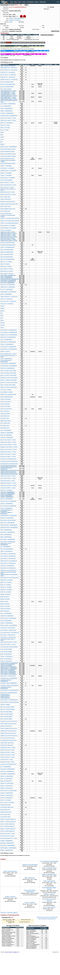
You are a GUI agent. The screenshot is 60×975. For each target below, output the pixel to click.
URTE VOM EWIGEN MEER (7, 396)
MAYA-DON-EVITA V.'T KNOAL (7, 187)
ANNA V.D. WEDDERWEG (6, 294)
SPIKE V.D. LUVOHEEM (6, 592)
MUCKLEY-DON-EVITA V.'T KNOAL (8, 194)
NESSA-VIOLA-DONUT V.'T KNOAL (8, 235)
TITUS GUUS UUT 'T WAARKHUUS (8, 301)
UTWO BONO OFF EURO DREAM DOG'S (9, 577)
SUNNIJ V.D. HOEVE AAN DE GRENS (9, 387)
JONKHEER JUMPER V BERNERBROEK (9, 685)
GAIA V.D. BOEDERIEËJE (6, 613)
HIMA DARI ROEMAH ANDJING (7, 158)
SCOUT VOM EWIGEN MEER (7, 249)
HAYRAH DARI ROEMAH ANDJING (8, 156)
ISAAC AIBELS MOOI (5, 423)
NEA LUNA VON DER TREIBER (7, 707)
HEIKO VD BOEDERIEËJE (6, 665)
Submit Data (43, 2)
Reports (36, 2)
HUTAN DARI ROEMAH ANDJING (8, 163)
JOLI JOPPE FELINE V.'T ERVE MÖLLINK (10, 632)
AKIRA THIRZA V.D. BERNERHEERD (9, 330)
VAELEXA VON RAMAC (6, 399)
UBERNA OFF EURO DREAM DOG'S (9, 570)
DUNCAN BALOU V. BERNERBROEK (9, 146)
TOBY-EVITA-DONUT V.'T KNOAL (8, 480)
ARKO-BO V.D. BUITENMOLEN (7, 565)
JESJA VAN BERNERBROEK (7, 549)
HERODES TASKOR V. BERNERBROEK (9, 527)
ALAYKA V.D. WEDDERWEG (7, 289)
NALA (2, 318)
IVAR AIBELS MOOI (5, 425)
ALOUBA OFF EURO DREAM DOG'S (9, 764)
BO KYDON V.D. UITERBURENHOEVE (9, 692)
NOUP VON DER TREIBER (6, 716)
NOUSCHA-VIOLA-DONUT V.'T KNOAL (9, 240)
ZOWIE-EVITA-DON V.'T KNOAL (7, 762)
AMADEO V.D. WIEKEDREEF (7, 432)
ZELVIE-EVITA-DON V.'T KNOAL (8, 750)
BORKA (2, 132)
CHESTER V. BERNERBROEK (7, 113)
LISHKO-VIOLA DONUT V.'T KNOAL (8, 118)
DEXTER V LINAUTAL (5, 351)
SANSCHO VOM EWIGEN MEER (8, 242)
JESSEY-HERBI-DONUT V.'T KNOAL (8, 90)
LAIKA (2, 139)
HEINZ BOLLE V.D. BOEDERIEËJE (8, 666)
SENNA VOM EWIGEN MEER (7, 252)
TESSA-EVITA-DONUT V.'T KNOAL (8, 476)
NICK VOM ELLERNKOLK (6, 89)
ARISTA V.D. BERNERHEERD (7, 344)
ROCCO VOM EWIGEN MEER (7, 86)
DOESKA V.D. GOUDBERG (6, 490)
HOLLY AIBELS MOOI (5, 211)
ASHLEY (2, 306)
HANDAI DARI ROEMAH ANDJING (8, 153)
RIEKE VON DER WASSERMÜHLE (8, 65)
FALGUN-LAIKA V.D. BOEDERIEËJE (8, 501)
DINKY (2, 134)
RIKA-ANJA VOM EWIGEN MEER (8, 84)
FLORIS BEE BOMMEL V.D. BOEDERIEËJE (7, 511)
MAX (2, 142)
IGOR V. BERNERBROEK (6, 534)
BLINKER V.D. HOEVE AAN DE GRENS (9, 377)
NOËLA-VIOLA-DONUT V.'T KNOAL (8, 239)
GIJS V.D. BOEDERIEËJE (6, 620)
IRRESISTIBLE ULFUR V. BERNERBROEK (6, 544)
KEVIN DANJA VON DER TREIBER (8, 520)
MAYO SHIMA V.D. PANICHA (7, 268)
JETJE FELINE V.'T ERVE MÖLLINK (8, 630)
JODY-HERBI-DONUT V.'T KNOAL (8, 92)
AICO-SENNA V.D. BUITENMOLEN (8, 553)
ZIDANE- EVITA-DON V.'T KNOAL (8, 754)
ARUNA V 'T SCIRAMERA (6, 175)
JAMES (2, 137)
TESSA (2, 327)
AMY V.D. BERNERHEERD (6, 339)
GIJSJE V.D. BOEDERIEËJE (7, 623)
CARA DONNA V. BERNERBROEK (8, 103)
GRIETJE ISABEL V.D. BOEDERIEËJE (9, 625)
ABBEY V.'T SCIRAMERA (6, 165)
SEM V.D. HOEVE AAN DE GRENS (8, 385)
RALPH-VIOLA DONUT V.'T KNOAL (8, 439)
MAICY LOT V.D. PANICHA (6, 261)
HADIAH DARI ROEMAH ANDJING (8, 149)
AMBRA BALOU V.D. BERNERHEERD (9, 334)
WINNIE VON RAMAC (5, 599)
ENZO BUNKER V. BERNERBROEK (8, 280)
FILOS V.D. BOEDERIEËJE (6, 508)
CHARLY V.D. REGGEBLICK (7, 656)
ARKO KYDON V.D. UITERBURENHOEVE (10, 690)
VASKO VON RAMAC (5, 404)
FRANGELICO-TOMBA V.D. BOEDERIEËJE (6, 513)
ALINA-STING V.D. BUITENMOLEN (8, 556)
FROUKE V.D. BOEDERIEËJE (7, 518)
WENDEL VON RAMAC (6, 594)
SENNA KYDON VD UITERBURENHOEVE (10, 702)
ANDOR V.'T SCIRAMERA (6, 173)
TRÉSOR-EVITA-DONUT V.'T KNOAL (9, 483)
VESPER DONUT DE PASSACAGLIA (8, 730)
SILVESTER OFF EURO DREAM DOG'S (9, 461)
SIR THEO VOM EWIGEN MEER (7, 259)
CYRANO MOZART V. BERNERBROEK (9, 115)
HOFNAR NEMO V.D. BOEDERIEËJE (9, 674)
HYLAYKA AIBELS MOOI (6, 213)
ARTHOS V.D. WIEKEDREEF (7, 437)
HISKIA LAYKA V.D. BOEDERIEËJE (8, 671)
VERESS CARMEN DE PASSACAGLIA (9, 728)
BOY (2, 313)
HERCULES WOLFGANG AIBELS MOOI (9, 204)
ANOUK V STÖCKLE (15, 20)
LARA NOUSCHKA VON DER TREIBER (9, 646)
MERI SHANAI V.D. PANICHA (7, 271)
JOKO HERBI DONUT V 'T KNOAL (8, 93)
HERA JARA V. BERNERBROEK (8, 522)
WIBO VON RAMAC (5, 596)
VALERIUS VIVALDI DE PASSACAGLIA (9, 721)
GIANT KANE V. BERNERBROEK (8, 493)
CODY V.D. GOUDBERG (6, 230)
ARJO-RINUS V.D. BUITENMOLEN (8, 563)
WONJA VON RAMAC (5, 606)
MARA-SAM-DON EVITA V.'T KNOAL (8, 185)
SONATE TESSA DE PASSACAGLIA (8, 471)
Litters (19, 2)
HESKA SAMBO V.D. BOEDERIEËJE (8, 669)
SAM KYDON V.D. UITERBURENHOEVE (9, 699)
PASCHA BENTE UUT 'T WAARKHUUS (9, 70)
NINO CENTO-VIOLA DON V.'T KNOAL (9, 237)
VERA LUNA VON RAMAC (6, 408)
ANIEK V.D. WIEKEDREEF (6, 435)
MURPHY (3, 144)
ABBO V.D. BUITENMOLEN (6, 551)
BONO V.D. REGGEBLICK (6, 654)
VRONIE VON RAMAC (5, 413)
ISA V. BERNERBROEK (6, 546)
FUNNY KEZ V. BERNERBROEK (8, 368)
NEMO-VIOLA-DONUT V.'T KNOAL (8, 234)
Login (57, 1)
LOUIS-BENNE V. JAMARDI (7, 392)
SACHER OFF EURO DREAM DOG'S (9, 459)
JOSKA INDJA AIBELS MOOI (7, 745)
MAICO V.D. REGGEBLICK (6, 658)
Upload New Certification (47, 35)
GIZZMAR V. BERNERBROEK (7, 497)
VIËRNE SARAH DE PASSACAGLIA (8, 733)
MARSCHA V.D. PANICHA (6, 266)
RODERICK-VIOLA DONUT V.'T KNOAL (9, 447)
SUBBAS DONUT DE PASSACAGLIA (9, 472)
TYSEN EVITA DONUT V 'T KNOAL (8, 487)
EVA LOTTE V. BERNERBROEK (7, 282)
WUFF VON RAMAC (5, 611)
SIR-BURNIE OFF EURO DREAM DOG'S (9, 463)
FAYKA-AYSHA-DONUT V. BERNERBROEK (6, 361)
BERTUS (2, 310)
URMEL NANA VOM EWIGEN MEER (8, 394)
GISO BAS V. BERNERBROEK (7, 494)
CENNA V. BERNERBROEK (7, 108)
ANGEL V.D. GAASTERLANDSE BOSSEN (10, 220)
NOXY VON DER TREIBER (6, 719)
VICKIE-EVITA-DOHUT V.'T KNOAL (8, 644)
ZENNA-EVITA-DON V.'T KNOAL (8, 752)
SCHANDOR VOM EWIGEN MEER (8, 245)
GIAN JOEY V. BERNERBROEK (7, 492)
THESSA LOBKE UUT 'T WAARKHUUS (9, 296)
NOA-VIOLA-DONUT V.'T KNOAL (8, 238)
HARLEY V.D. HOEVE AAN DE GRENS (9, 382)
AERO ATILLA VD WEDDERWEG (8, 284)
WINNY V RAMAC (4, 601)
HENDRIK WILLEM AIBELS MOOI (8, 201)
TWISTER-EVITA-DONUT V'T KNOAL (9, 485)
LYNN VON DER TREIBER (6, 651)
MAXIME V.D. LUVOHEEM (6, 589)
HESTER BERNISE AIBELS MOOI (8, 208)
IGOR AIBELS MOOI (5, 416)
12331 (10, 22)
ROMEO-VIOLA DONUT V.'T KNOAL (8, 451)
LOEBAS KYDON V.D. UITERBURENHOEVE (5, 695)
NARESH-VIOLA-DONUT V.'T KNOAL (9, 233)
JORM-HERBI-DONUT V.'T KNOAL (8, 94)
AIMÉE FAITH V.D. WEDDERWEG (8, 287)
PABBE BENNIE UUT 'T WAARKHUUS (9, 67)
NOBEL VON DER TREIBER (7, 714)
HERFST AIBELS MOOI (6, 206)
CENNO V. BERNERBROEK (7, 110)
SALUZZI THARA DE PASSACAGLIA (9, 465)
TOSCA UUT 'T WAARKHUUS (7, 303)
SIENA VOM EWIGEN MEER (7, 256)
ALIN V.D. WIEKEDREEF (6, 430)
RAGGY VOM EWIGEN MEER (7, 82)
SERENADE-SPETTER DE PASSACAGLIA (10, 470)
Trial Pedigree (30, 2)
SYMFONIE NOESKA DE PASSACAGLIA (9, 474)
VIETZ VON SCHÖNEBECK (6, 180)
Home (11, 2)
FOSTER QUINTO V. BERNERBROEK (9, 365)
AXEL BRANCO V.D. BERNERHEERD (9, 349)
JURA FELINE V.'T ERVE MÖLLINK (8, 637)
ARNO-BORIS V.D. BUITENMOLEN (8, 568)
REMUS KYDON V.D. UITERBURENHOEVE (5, 697)
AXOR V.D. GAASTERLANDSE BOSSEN (9, 223)
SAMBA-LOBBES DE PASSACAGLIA (9, 466)
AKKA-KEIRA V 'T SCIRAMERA (7, 168)
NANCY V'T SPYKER (5, 127)
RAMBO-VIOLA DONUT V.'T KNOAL (8, 442)
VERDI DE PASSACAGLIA (6, 726)
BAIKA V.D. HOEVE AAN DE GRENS (8, 375)
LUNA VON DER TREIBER (6, 649)
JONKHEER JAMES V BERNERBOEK (9, 683)
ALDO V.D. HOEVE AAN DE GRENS (8, 370)
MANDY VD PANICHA (5, 264)
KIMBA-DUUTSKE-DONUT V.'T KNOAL (9, 99)
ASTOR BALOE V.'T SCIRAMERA (8, 177)
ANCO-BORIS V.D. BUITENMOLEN (8, 558)
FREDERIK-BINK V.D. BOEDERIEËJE (9, 515)
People (24, 2)
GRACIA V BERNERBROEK (7, 498)
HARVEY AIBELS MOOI (6, 199)
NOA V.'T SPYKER (5, 130)
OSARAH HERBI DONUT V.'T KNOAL (9, 353)
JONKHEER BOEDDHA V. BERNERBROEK (6, 681)
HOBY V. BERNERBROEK (6, 529)
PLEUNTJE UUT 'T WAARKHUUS (8, 72)
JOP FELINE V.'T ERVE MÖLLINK (8, 635)
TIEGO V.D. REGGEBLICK (6, 661)
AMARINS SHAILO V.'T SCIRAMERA (8, 170)
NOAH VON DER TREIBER (6, 711)
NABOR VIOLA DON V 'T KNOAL (8, 232)
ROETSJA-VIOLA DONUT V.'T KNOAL (9, 449)
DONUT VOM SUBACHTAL (16, 18)
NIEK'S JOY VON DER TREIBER (8, 709)
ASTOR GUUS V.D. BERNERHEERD (8, 346)
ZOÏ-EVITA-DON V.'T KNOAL (7, 759)
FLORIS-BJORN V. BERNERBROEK (8, 363)
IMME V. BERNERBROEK (6, 537)
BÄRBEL (3, 308)
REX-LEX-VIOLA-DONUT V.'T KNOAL (9, 444)
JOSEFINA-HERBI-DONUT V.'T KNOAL (9, 95)
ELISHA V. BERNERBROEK (7, 277)
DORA (2, 315)
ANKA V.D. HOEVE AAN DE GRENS (8, 373)
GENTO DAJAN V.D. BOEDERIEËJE (8, 618)
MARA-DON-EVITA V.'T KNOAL (7, 182)
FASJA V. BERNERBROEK (6, 358)
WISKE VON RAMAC (5, 603)
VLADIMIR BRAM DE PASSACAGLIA (9, 740)
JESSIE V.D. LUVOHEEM (6, 587)
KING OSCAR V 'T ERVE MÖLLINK (8, 676)
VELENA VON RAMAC (5, 406)
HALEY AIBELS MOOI (5, 196)
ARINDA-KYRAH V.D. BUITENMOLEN (9, 561)
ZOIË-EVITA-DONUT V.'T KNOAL (8, 757)
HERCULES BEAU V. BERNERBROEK (9, 525)
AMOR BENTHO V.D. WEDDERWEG (8, 291)
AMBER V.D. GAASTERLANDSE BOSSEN (10, 218)
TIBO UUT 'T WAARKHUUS (7, 299)
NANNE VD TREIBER (5, 704)
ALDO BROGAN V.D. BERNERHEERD (9, 332)
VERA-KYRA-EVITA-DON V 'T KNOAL (9, 642)
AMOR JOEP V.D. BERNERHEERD (8, 337)
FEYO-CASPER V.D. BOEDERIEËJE (8, 506)
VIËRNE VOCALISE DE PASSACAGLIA (9, 735)
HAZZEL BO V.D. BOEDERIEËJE (8, 664)
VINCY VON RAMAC (5, 411)
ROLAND (3, 322)
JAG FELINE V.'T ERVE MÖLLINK (8, 627)
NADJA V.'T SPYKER (5, 125)
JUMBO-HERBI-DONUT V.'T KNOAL (8, 98)
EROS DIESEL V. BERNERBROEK (8, 281)
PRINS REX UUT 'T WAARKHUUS (8, 77)
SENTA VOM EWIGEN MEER (7, 254)
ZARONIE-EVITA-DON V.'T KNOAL (8, 747)
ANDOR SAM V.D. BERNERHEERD (8, 342)
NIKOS (2, 320)
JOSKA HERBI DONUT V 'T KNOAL (8, 97)
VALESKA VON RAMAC (6, 401)
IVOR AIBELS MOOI (5, 428)
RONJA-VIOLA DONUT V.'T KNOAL (8, 454)
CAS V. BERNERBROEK (6, 106)
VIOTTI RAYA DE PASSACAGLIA (8, 738)
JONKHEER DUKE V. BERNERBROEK (9, 678)
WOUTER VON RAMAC (6, 608)
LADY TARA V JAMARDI (6, 389)
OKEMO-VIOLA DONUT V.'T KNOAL (8, 120)
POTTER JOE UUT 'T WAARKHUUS (8, 74)
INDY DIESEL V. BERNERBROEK (8, 539)
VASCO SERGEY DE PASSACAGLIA (9, 723)
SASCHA (3, 325)
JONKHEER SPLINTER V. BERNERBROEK (6, 688)
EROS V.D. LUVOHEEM (6, 584)
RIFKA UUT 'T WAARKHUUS (7, 122)
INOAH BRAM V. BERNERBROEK (8, 541)
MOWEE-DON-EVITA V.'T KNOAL (8, 192)
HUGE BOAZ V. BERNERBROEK (8, 532)
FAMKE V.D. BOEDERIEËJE (7, 503)
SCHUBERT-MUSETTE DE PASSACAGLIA (6, 469)
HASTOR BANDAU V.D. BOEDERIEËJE (9, 663)
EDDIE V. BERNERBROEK (6, 276)
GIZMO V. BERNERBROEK (6, 495)
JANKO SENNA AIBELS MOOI (7, 742)
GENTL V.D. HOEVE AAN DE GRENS (9, 380)
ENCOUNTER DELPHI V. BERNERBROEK (10, 279)
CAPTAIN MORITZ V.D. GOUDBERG (8, 228)
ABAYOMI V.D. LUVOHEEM (6, 580)
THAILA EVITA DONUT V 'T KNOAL (8, 478)
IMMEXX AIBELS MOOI (6, 420)
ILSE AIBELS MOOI (5, 418)
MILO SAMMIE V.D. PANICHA (7, 273)
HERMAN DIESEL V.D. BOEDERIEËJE (9, 668)
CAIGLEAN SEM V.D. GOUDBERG (8, 225)
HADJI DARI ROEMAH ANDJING (8, 151)
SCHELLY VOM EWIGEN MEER (7, 247)
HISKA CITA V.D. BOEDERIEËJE (8, 670)
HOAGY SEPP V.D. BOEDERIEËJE (8, 672)
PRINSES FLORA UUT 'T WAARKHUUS (9, 79)
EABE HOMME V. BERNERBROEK (8, 275)
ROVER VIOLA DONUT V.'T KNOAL (8, 456)
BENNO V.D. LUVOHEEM (6, 582)
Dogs (15, 2)
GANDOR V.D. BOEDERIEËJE (7, 615)
